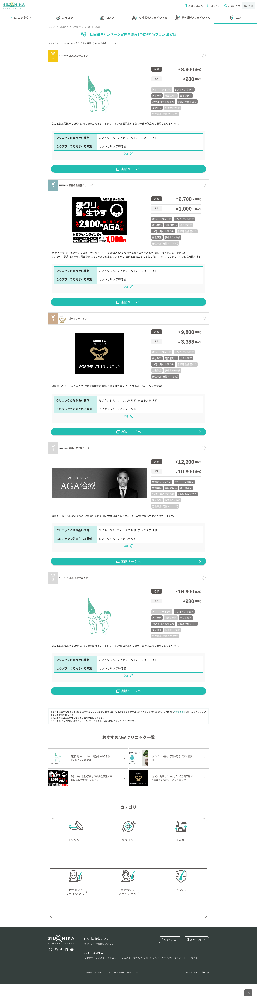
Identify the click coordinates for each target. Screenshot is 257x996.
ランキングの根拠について (99, 955)
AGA (194, 969)
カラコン (113, 969)
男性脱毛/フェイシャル (175, 969)
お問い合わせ (139, 984)
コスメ (126, 969)
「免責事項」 (181, 723)
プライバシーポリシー (118, 984)
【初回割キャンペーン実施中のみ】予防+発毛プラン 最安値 (88, 24)
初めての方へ (192, 6)
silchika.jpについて (96, 950)
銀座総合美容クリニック (102, 186)
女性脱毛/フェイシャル (146, 969)
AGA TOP (53, 24)
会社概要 (88, 984)
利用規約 (100, 984)
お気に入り (231, 6)
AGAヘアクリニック (99, 454)
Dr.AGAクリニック (98, 53)
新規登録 (248, 5)
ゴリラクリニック (97, 321)
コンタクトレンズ (94, 969)
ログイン (212, 6)
